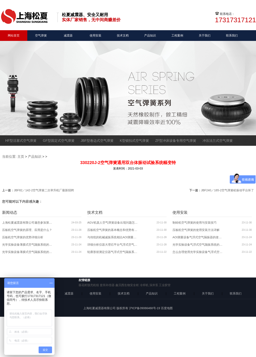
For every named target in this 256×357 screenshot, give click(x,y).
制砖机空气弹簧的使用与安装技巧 (194, 222)
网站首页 (14, 35)
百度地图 (167, 308)
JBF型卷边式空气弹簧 (97, 140)
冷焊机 (144, 285)
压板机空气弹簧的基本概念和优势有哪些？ (112, 230)
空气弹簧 (41, 35)
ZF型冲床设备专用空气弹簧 (175, 140)
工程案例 (177, 35)
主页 (20, 156)
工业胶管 (165, 285)
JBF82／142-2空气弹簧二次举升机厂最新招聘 (44, 190)
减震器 (68, 35)
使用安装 (95, 35)
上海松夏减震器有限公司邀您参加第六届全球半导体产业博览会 (27, 222)
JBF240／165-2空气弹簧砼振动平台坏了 (227, 190)
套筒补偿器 (107, 285)
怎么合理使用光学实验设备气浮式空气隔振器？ (197, 252)
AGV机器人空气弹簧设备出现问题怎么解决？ (112, 222)
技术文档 (123, 35)
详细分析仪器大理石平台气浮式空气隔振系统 (112, 244)
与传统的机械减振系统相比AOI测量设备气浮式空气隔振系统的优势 (112, 237)
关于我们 (204, 35)
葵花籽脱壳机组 (88, 285)
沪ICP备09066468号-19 (144, 308)
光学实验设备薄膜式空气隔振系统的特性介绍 (27, 244)
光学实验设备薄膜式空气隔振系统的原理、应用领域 (27, 252)
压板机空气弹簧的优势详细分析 (22, 237)
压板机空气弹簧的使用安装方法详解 (195, 230)
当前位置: (9, 156)
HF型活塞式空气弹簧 (21, 140)
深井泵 (153, 285)
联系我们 (232, 35)
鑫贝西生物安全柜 (127, 285)
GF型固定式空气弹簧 (58, 140)
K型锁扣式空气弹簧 (134, 140)
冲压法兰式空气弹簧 (217, 140)
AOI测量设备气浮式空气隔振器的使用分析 (197, 237)
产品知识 (150, 35)
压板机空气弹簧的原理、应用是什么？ (27, 230)
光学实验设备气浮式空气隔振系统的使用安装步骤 (197, 244)
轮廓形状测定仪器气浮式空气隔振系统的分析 (112, 252)
